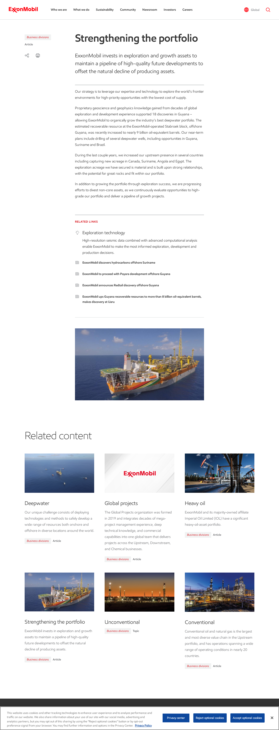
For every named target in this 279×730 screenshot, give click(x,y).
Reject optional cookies (210, 718)
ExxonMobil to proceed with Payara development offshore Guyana (126, 274)
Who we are (59, 10)
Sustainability (105, 10)
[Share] (27, 55)
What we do (81, 10)
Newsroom (149, 10)
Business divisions (38, 37)
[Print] (38, 55)
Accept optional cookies (247, 718)
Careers (187, 10)
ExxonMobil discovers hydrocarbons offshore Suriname (118, 262)
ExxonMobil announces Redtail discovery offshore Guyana (120, 285)
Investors (170, 10)
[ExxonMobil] (25, 9)
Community (128, 10)
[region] (139, 718)
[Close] (272, 718)
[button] (252, 9)
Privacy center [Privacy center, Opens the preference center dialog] (176, 718)
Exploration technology (103, 232)
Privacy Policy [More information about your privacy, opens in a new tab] (143, 725)
